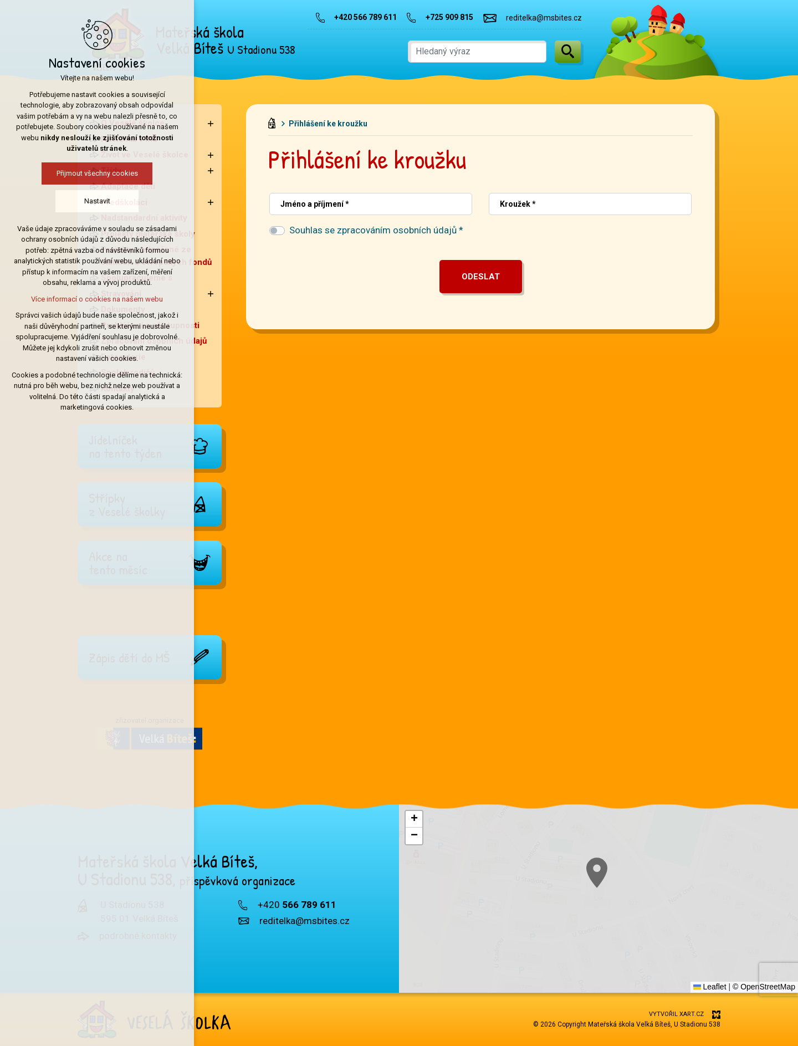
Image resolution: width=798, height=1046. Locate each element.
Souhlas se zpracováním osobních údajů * (376, 230)
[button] (414, 819)
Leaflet (710, 986)
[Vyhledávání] (568, 51)
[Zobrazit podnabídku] (211, 123)
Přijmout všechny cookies (97, 173)
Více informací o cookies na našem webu (97, 299)
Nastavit (97, 201)
